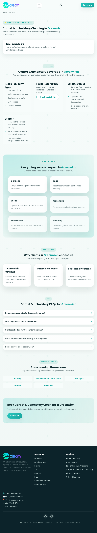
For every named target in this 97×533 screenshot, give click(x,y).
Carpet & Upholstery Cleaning (79, 469)
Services (38, 458)
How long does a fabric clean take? (22, 324)
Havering (48, 386)
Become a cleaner (42, 480)
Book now (87, 5)
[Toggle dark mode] (61, 5)
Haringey (79, 379)
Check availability (47, 97)
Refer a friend (40, 484)
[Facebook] (45, 516)
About (37, 469)
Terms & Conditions (62, 523)
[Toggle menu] (39, 5)
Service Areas (40, 462)
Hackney (17, 379)
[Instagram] (51, 516)
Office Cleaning (73, 477)
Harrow (17, 386)
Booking (37, 473)
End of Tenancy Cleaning (77, 466)
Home (5, 12)
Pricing (37, 466)
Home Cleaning (73, 458)
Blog (36, 477)
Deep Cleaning (72, 462)
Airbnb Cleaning (73, 473)
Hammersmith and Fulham (48, 379)
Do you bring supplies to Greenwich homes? (25, 315)
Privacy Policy (75, 523)
